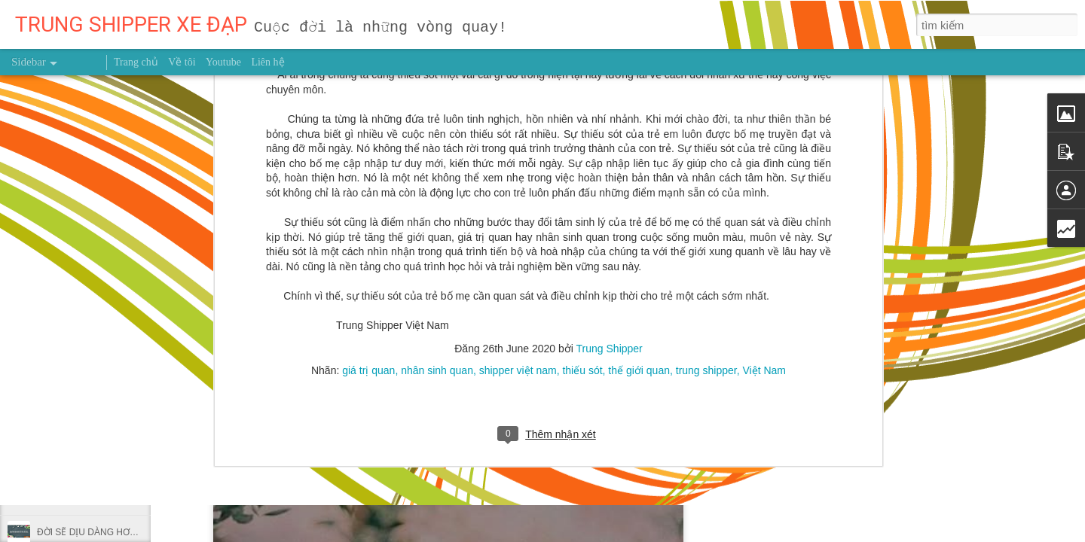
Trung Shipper (609, 171)
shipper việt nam (518, 193)
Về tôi (181, 62)
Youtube (223, 62)
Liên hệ (267, 62)
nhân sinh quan (437, 193)
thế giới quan (639, 193)
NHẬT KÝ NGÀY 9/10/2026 (92, 498)
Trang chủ (136, 62)
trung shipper (706, 193)
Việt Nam (764, 193)
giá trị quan (368, 193)
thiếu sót (582, 193)
